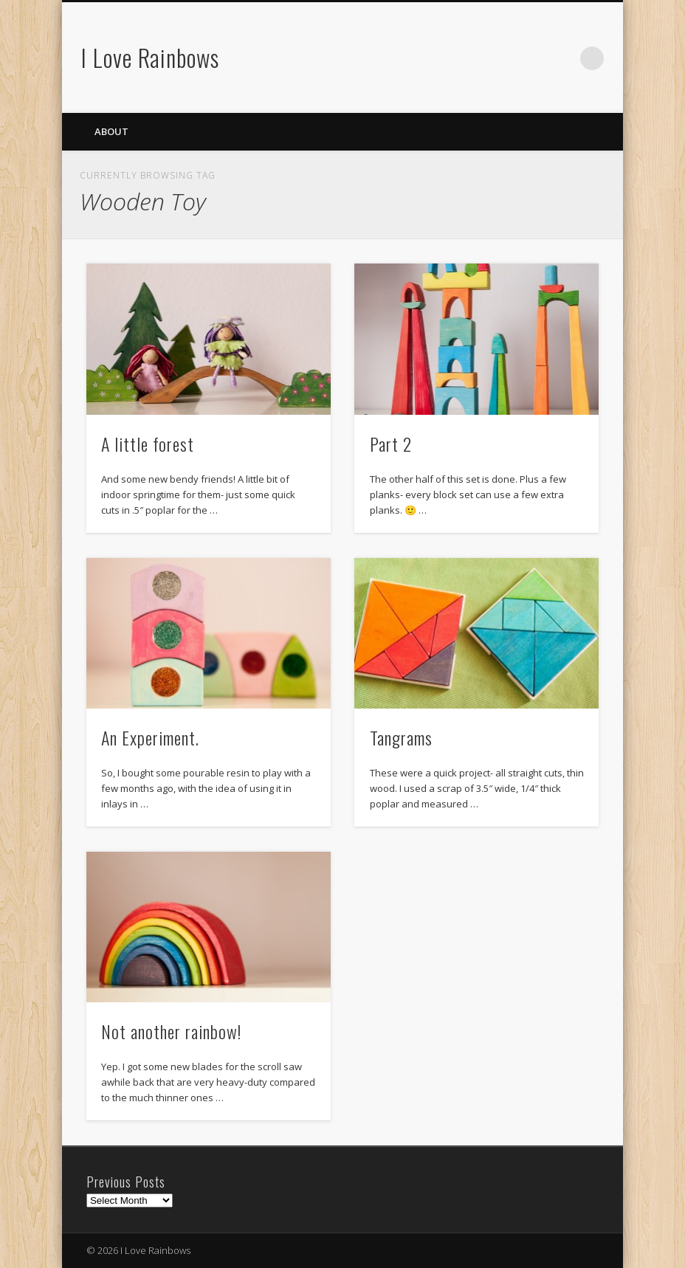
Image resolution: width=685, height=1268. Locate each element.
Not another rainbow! (171, 1031)
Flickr (562, 58)
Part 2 (391, 443)
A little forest (147, 443)
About (111, 131)
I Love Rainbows (150, 57)
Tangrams (401, 737)
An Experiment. (150, 737)
